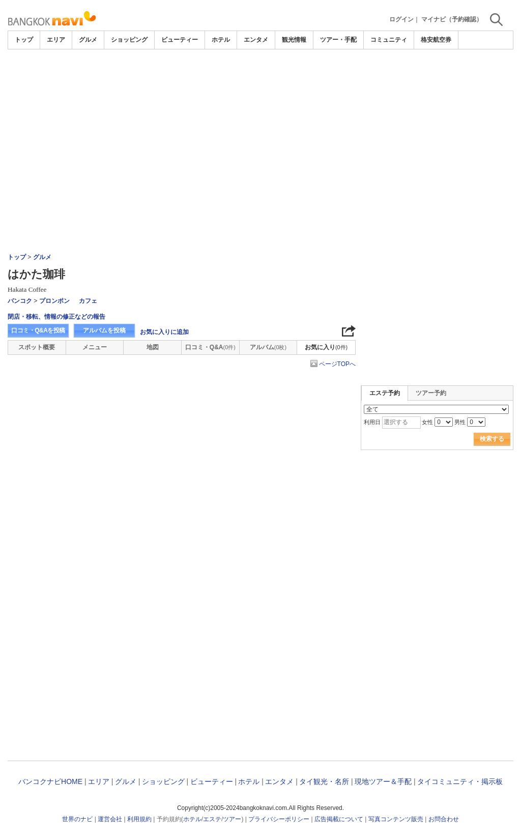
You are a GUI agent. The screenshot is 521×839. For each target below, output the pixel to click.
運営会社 (110, 819)
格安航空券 (436, 39)
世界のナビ (77, 819)
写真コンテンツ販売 (395, 819)
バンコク (20, 300)
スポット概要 (36, 347)
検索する (492, 438)
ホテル (221, 39)
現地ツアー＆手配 (383, 781)
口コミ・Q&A (210, 347)
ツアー (232, 819)
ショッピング (129, 39)
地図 (153, 347)
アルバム (268, 347)
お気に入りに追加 (164, 331)
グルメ (88, 39)
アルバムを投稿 (104, 330)
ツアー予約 (431, 393)
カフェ (88, 300)
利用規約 (139, 819)
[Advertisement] (260, 77)
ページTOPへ (337, 364)
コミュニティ (388, 39)
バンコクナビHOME (50, 781)
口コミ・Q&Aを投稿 (38, 330)
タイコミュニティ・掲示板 (460, 781)
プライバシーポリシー (278, 819)
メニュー (94, 347)
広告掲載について (338, 819)
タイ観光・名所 (324, 781)
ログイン (401, 19)
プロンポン (54, 300)
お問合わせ (443, 819)
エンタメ (256, 39)
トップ (24, 39)
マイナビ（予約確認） (451, 19)
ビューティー (179, 39)
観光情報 (294, 39)
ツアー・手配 (338, 39)
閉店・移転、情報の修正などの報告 (56, 316)
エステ (212, 819)
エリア (56, 39)
